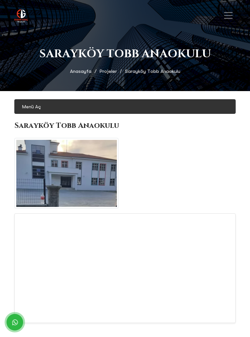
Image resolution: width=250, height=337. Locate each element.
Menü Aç (31, 107)
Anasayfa (80, 71)
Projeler (108, 71)
